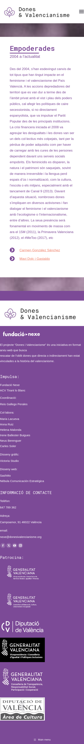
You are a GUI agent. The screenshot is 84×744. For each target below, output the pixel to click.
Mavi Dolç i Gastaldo (34, 259)
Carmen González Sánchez (39, 250)
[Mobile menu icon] (81, 11)
